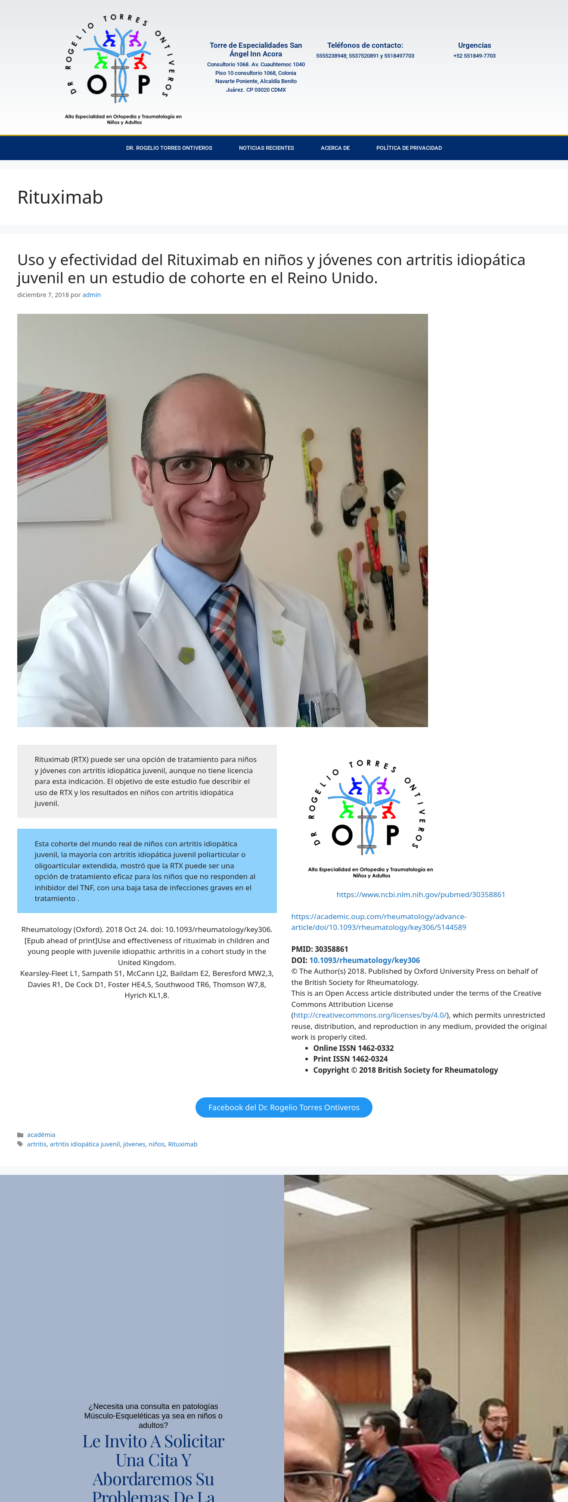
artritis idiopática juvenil (85, 1144)
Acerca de (335, 148)
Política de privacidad (409, 148)
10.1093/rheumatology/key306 (364, 960)
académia (41, 1134)
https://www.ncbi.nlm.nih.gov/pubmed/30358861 (421, 894)
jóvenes (134, 1144)
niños (157, 1144)
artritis (37, 1144)
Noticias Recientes (266, 148)
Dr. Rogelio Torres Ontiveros (169, 148)
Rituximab (183, 1144)
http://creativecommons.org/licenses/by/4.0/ (370, 1015)
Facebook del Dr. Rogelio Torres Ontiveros (284, 1107)
